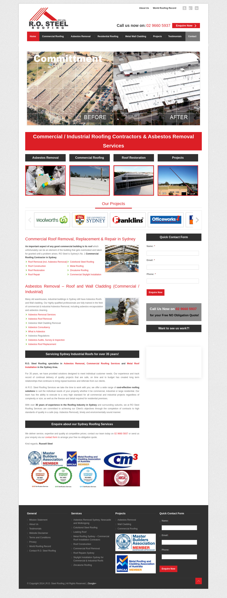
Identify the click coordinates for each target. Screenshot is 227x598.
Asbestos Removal (45, 157)
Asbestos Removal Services (42, 314)
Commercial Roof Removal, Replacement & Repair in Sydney (80, 239)
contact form (51, 437)
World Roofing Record (40, 546)
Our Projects (113, 203)
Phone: (151, 274)
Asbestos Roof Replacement (42, 344)
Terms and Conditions (40, 537)
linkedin (197, 8)
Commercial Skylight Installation (85, 274)
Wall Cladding (124, 524)
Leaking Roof (79, 532)
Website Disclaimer (38, 533)
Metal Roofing (77, 266)
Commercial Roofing (89, 157)
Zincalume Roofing (79, 270)
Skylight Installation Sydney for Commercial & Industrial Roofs (88, 559)
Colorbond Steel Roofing (82, 262)
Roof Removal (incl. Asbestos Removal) (47, 262)
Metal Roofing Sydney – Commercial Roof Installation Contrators (91, 538)
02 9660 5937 (158, 25)
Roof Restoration (134, 157)
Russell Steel (46, 443)
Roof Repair (34, 274)
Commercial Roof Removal (86, 548)
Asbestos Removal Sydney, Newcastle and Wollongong (92, 521)
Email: (151, 260)
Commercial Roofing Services (103, 363)
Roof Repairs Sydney (83, 553)
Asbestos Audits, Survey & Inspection (46, 340)
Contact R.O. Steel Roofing (42, 550)
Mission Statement (38, 520)
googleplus (191, 8)
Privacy (32, 542)
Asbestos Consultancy (39, 327)
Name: (151, 246)
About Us (33, 524)
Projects (178, 157)
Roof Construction (37, 266)
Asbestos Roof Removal (40, 319)
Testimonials (35, 528)
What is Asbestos (36, 331)
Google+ (92, 583)
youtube (185, 8)
